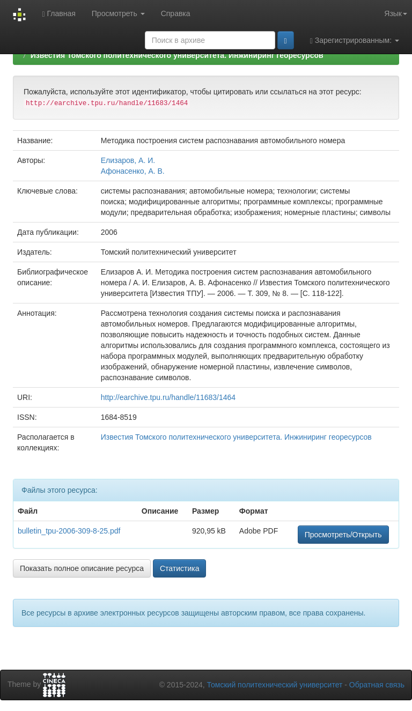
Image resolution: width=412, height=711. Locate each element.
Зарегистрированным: (354, 40)
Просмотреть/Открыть (343, 534)
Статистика (180, 568)
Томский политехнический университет (275, 684)
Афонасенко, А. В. (133, 171)
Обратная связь (376, 684)
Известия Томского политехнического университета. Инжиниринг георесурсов (177, 55)
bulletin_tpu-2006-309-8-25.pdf (69, 531)
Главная (58, 13)
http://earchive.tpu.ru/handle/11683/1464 (168, 397)
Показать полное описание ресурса (82, 568)
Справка (175, 13)
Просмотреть (118, 13)
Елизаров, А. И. (128, 160)
